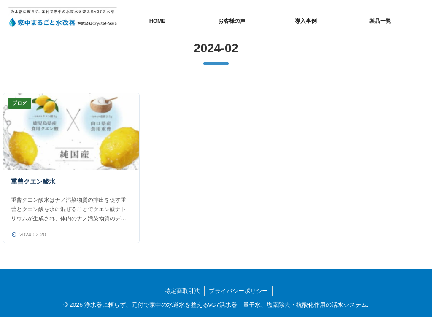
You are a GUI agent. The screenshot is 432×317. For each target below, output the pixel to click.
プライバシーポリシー (238, 290)
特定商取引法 (182, 290)
